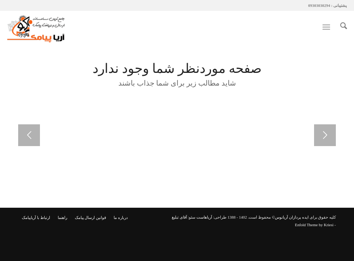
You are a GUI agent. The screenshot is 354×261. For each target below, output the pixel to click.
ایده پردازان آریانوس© (290, 217)
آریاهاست (204, 217)
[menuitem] (340, 27)
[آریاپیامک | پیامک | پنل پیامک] (37, 27)
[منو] (327, 27)
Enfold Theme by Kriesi (314, 225)
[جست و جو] (340, 27)
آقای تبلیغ (179, 217)
